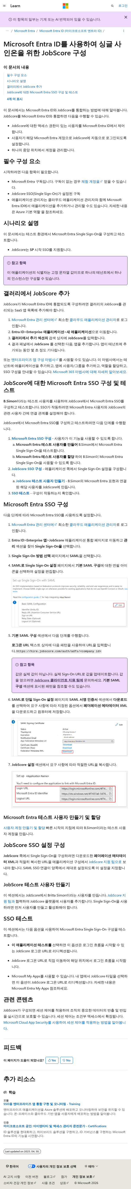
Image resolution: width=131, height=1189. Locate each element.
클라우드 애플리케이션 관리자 (93, 319)
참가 (64, 1176)
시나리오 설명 (16, 81)
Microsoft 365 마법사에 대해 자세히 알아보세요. (90, 371)
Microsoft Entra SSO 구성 (31, 438)
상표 (63, 1183)
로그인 (123, 5)
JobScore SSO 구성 (27, 468)
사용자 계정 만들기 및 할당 (24, 827)
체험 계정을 (90, 181)
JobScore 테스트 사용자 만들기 (40, 481)
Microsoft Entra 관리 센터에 (33, 319)
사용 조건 (48, 1183)
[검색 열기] (112, 6)
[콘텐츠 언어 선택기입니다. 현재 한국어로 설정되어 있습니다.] (12, 1166)
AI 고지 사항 (11, 1176)
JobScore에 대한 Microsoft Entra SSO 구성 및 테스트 (42, 92)
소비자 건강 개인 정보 (18, 1183)
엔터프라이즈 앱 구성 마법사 (33, 359)
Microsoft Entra (24, 31)
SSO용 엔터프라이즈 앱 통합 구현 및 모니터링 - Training (41, 1104)
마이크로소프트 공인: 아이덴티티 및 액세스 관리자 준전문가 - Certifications (54, 1126)
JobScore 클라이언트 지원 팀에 (58, 680)
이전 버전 (31, 1176)
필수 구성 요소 (17, 75)
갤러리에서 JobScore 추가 (24, 86)
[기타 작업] (124, 31)
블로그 (48, 1176)
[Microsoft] (65, 6)
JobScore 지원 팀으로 (105, 861)
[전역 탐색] (4, 6)
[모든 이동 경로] (7, 31)
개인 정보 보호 (82, 1176)
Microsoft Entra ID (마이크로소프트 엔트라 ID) (70, 31)
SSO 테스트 (20, 493)
